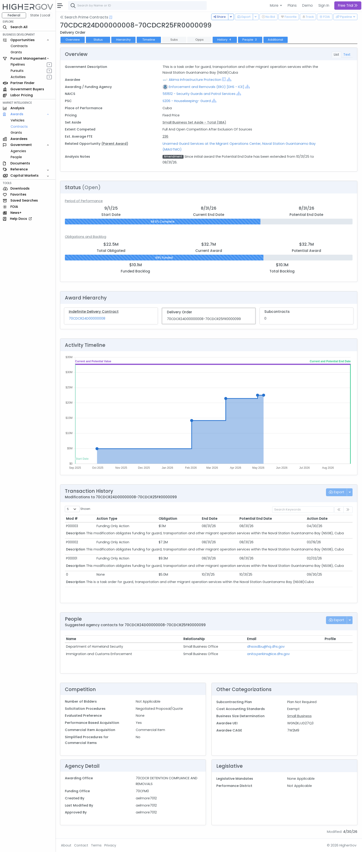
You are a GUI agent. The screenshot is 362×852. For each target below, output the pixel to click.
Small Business (299, 716)
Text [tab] (346, 54)
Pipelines (18, 64)
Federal (14, 15)
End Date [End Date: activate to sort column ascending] (209, 518)
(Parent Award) (114, 143)
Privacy (110, 845)
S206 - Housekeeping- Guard (187, 101)
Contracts (19, 46)
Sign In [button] (323, 5)
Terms (96, 845)
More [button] (274, 5)
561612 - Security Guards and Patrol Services (199, 93)
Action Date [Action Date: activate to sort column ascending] (317, 518)
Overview (73, 40)
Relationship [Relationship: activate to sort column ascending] (194, 639)
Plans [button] (292, 5)
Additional (275, 40)
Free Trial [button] (348, 5)
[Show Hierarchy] (229, 79)
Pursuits (17, 70)
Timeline (148, 40)
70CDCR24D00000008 (87, 318)
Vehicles (17, 120)
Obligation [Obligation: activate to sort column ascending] (168, 518)
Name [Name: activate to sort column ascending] (71, 639)
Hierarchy (123, 40)
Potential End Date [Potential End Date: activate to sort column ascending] (255, 518)
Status (98, 40)
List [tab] (336, 54)
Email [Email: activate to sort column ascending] (251, 639)
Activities (18, 77)
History (224, 40)
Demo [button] (307, 5)
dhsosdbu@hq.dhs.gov (266, 646)
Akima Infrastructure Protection (195, 79)
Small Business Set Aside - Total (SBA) (194, 122)
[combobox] (137, 5)
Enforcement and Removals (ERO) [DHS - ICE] (206, 87)
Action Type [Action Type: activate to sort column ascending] (107, 518)
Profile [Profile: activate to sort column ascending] (330, 639)
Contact (81, 845)
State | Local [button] (40, 15)
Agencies (18, 151)
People (16, 157)
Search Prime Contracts (84, 17)
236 (165, 136)
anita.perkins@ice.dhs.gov (268, 654)
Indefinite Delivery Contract (94, 311)
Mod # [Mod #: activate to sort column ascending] (72, 518)
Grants (16, 52)
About (66, 845)
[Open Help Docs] (110, 17)
